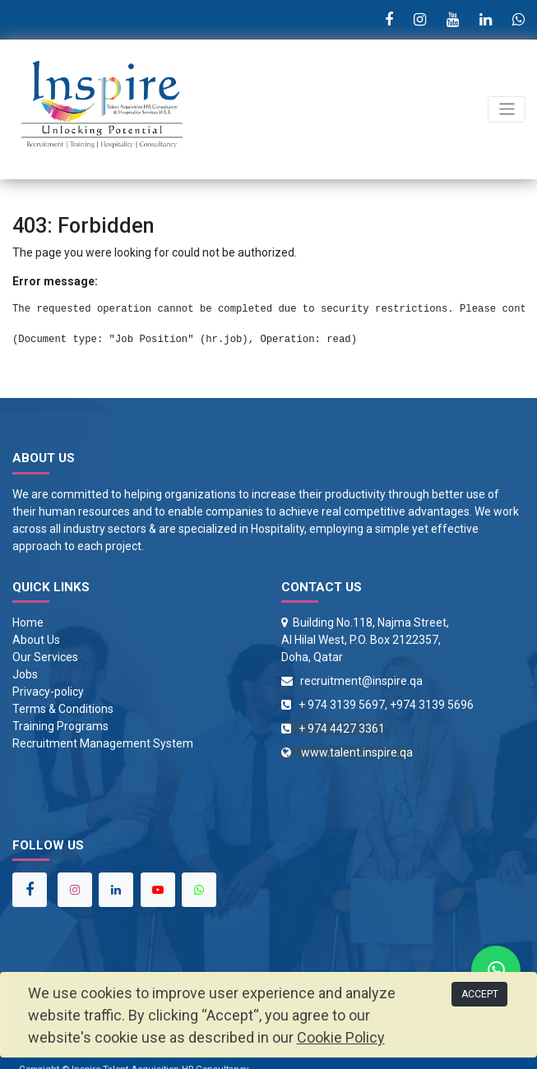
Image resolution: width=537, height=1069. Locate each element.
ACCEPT (479, 994)
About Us (36, 639)
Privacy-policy (48, 691)
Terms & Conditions (62, 708)
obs (28, 674)
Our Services (45, 657)
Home (28, 622)
